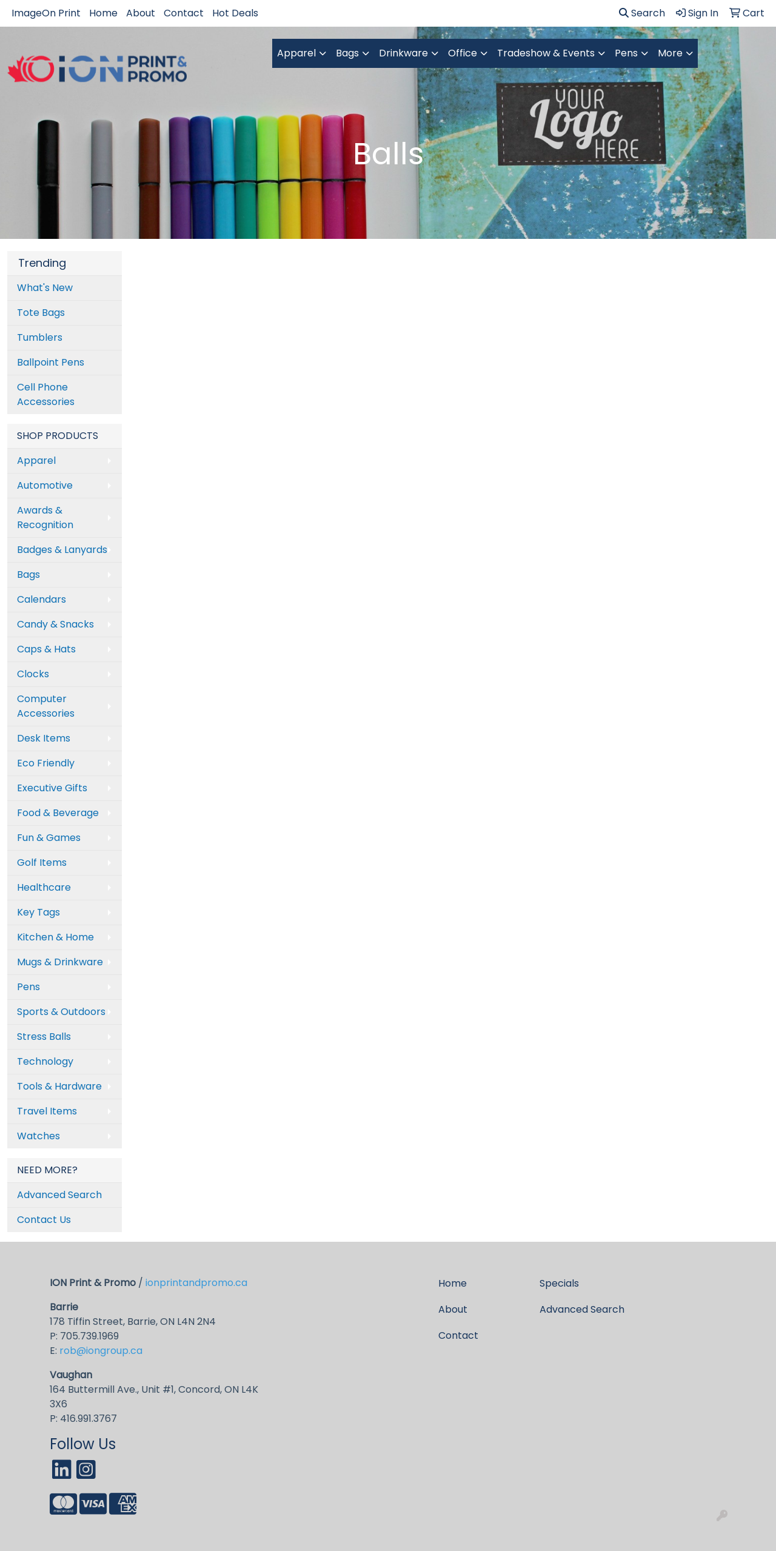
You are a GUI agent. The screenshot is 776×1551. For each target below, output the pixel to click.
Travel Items (47, 1111)
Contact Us (44, 1220)
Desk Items (43, 738)
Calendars (41, 599)
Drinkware (403, 53)
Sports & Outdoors (61, 1012)
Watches (38, 1136)
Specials (559, 1283)
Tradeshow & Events (546, 53)
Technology (45, 1061)
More (670, 53)
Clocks (33, 674)
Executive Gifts (52, 788)
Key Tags (38, 912)
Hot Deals (235, 13)
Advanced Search (59, 1195)
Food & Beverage (58, 813)
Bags (347, 53)
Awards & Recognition (45, 517)
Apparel (296, 53)
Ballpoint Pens (50, 362)
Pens (626, 53)
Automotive (45, 485)
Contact (184, 13)
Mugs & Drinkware (60, 962)
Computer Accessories (46, 706)
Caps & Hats (46, 649)
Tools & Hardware (59, 1086)
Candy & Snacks (55, 624)
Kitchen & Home (55, 937)
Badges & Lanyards (62, 550)
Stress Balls (44, 1036)
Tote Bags (41, 313)
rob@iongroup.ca (100, 1351)
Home (103, 13)
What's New (45, 288)
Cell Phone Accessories (46, 394)
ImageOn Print (46, 13)
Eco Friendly (46, 763)
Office (462, 53)
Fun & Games (49, 838)
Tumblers (39, 337)
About (140, 13)
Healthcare (44, 887)
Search (642, 13)
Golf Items (42, 862)
